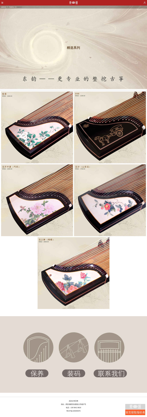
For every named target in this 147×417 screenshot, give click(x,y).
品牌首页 (3, 7)
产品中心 (11, 7)
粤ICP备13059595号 (73, 411)
